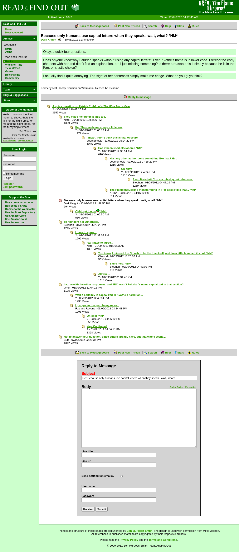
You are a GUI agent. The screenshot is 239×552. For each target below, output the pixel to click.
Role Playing (12, 74)
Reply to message (139, 97)
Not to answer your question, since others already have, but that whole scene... (115, 336)
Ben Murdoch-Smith (139, 530)
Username (9, 155)
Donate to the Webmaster (20, 209)
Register (8, 183)
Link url (86, 461)
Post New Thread (129, 26)
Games (9, 71)
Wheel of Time (13, 64)
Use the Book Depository (20, 212)
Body (86, 387)
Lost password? (13, 186)
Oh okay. (126, 168)
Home (8, 29)
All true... (104, 274)
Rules (195, 26)
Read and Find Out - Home (62, 7)
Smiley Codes (176, 387)
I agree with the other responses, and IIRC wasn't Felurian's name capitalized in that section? (124, 284)
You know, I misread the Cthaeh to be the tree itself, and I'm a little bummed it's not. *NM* (155, 253)
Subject (88, 373)
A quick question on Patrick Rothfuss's (91, 106)
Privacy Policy (129, 539)
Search (152, 26)
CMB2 (8, 49)
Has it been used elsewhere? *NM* (120, 148)
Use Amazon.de (14, 222)
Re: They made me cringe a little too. (98, 127)
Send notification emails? (98, 475)
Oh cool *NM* (95, 315)
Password (9, 164)
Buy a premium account (19, 202)
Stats (180, 26)
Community (12, 78)
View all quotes (9, 140)
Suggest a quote (25, 140)
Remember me (15, 173)
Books (9, 61)
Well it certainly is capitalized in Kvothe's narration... (109, 294)
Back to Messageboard (94, 26)
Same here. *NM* (120, 263)
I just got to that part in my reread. (97, 305)
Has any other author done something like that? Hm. (143, 158)
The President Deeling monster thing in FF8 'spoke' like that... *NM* (153, 189)
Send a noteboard (59, 39)
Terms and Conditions (163, 539)
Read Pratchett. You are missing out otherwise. (163, 179)
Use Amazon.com (15, 215)
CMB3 (8, 52)
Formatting (190, 387)
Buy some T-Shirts (16, 205)
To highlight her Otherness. (81, 221)
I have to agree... (86, 232)
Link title (87, 451)
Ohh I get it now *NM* (91, 211)
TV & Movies (12, 68)
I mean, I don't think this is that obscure (112, 137)
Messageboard (14, 32)
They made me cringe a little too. (85, 116)
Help (168, 26)
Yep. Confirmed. (97, 326)
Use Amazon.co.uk (16, 219)
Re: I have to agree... (100, 242)
